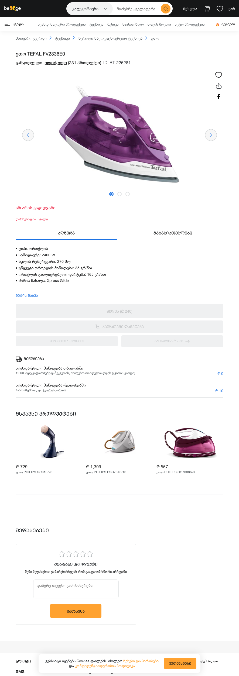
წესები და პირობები (141, 661)
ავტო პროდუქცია (190, 24)
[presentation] (28, 135)
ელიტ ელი (56, 62)
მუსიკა (113, 24)
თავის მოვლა (159, 24)
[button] (111, 194)
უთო (152, 38)
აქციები (225, 24)
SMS (20, 671)
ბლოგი (23, 661)
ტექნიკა (97, 24)
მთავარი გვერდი (31, 38)
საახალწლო (133, 24)
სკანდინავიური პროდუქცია (62, 24)
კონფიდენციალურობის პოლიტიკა (105, 666)
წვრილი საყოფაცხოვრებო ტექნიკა (107, 38)
